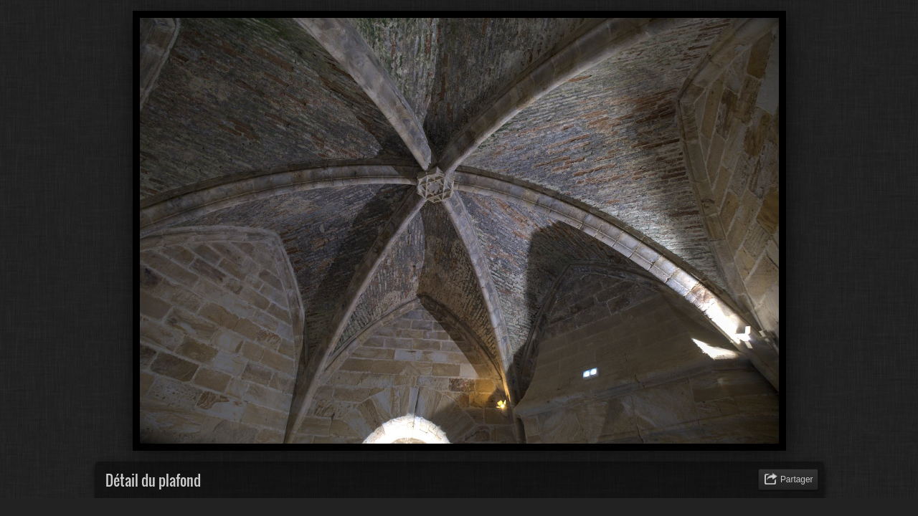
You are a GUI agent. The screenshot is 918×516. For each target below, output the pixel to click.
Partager (796, 479)
